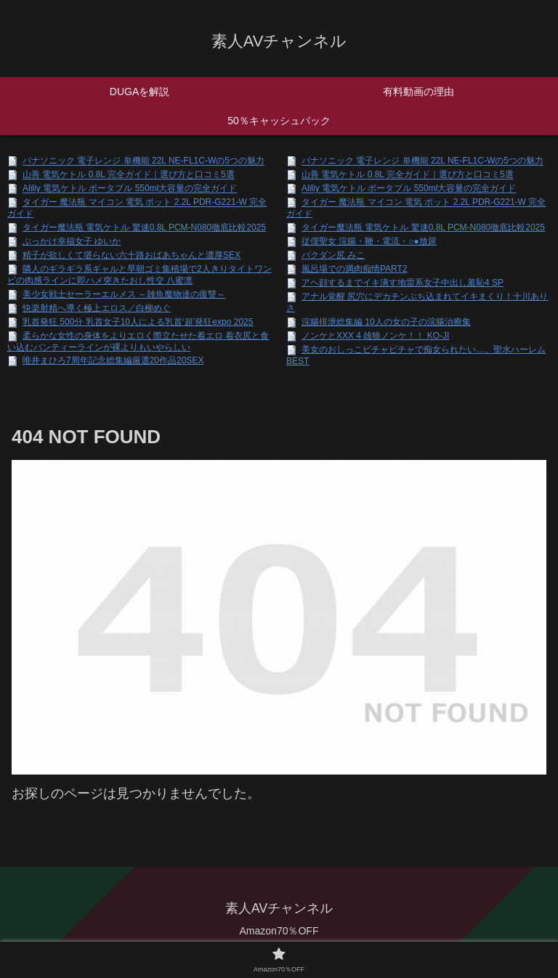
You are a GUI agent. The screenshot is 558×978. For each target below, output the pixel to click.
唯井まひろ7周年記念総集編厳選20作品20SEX (113, 360)
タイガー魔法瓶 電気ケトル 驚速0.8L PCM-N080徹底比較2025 (144, 227)
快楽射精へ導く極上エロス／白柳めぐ (97, 308)
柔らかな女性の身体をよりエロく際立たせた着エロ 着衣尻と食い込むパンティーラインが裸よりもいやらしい (138, 341)
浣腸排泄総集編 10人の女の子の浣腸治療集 (386, 322)
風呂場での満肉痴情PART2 (355, 269)
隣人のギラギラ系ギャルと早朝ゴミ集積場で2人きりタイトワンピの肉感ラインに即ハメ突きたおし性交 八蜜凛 (139, 275)
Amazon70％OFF (279, 931)
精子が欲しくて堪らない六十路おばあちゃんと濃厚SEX (131, 255)
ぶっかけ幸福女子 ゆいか (72, 241)
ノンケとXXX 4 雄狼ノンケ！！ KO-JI (375, 336)
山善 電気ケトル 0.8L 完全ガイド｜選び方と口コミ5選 (129, 175)
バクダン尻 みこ (333, 255)
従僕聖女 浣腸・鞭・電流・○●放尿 (369, 241)
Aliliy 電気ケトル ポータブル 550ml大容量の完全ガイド (130, 189)
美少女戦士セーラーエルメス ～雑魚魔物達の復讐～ (124, 294)
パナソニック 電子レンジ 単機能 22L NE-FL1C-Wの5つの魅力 (143, 161)
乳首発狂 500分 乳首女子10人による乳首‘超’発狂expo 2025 (138, 322)
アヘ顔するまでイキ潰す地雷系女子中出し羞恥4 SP (403, 283)
